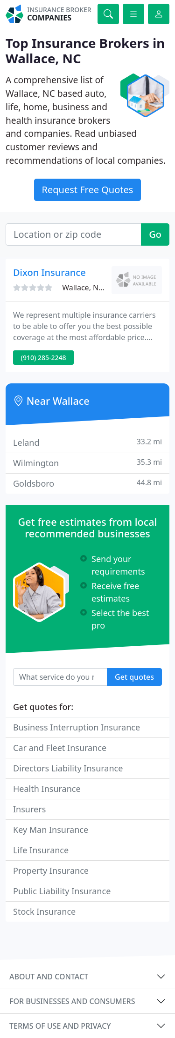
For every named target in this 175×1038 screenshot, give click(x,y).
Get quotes (134, 677)
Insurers (29, 809)
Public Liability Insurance (62, 891)
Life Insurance (41, 850)
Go (155, 234)
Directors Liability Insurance (68, 768)
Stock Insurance (44, 911)
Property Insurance (51, 870)
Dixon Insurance (49, 272)
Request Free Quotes (87, 189)
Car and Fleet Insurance (59, 747)
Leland (87, 442)
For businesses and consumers (72, 1001)
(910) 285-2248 (43, 357)
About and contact (48, 976)
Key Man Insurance (50, 829)
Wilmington (87, 463)
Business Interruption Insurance (76, 727)
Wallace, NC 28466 (94, 287)
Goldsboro (87, 483)
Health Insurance (47, 788)
